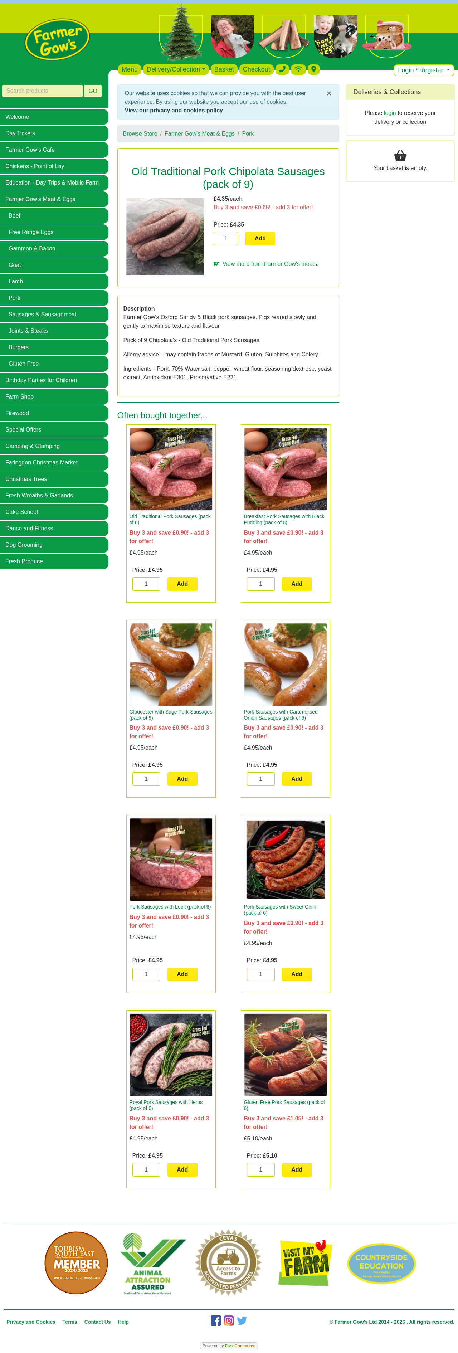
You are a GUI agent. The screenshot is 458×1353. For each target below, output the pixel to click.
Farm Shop (19, 397)
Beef (14, 216)
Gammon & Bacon (32, 248)
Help (123, 1322)
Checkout (256, 69)
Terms (70, 1322)
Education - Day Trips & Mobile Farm (52, 183)
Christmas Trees (26, 479)
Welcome (17, 117)
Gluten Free (24, 364)
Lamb (16, 281)
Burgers (19, 347)
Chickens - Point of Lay (34, 166)
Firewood (17, 413)
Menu (130, 69)
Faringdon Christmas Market (41, 462)
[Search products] (42, 90)
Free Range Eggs (31, 232)
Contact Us (97, 1322)
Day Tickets (20, 133)
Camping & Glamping (32, 446)
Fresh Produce (24, 561)
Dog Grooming (24, 545)
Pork (14, 298)
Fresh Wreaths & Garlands (39, 495)
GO (92, 91)
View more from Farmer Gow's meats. (266, 264)
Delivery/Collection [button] (173, 69)
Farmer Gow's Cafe (30, 150)
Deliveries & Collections (387, 92)
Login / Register (421, 70)
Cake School (21, 512)
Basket (224, 69)
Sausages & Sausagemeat (42, 314)
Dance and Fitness (29, 528)
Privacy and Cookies (30, 1322)
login (390, 113)
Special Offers (23, 430)
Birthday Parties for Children (41, 380)
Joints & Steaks (28, 331)
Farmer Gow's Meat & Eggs (40, 199)
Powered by (229, 1346)
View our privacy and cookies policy (174, 110)
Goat (15, 265)
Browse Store (140, 134)
